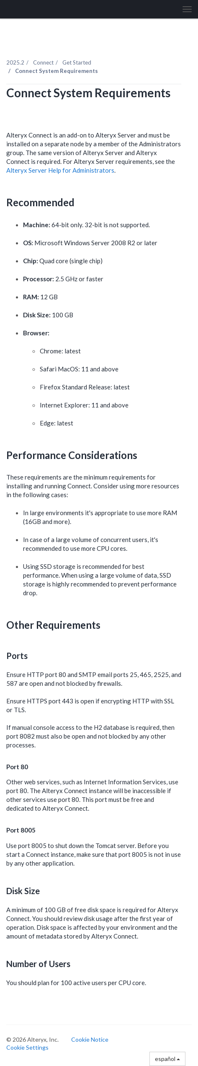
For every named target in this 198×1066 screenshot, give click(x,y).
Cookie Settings (27, 1047)
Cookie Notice (89, 1039)
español (167, 1058)
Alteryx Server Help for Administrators (60, 170)
